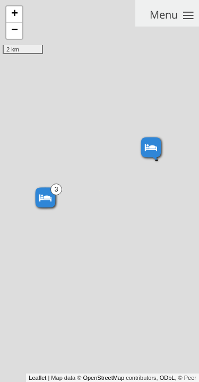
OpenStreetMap (103, 378)
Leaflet (37, 378)
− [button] (14, 31)
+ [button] (14, 14)
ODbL (167, 378)
